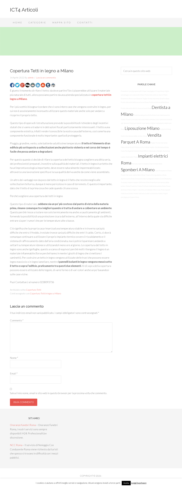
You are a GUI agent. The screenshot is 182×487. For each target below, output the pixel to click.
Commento (16, 320)
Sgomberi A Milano (138, 169)
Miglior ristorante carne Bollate (142, 190)
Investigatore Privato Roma (155, 91)
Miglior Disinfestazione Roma (159, 147)
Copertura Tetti (33, 289)
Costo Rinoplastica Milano (163, 170)
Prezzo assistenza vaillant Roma (159, 102)
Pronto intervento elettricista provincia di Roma (136, 108)
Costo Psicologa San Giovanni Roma (132, 151)
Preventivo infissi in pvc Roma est (131, 98)
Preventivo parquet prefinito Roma (145, 115)
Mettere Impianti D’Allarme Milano (139, 182)
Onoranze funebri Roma (23, 425)
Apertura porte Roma (127, 179)
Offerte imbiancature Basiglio (152, 151)
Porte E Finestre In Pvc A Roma (139, 147)
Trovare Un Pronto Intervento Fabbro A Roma (140, 119)
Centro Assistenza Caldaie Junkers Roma (134, 136)
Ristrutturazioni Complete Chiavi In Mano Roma (147, 164)
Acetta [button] (126, 483)
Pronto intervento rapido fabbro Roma (133, 175)
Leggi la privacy (138, 483)
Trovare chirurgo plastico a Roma (155, 175)
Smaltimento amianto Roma (157, 186)
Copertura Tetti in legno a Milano (45, 293)
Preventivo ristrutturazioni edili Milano (133, 91)
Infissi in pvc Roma (159, 190)
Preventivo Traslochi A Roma (139, 186)
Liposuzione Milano (142, 128)
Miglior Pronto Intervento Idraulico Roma (156, 98)
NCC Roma (16, 445)
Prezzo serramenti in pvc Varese (139, 123)
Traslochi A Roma (165, 129)
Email (13, 373)
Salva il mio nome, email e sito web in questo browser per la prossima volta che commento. (58, 393)
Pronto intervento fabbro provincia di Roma (134, 102)
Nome (14, 357)
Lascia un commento (46, 77)
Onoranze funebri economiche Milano (150, 193)
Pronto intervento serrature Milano (156, 95)
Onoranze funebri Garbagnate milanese (147, 179)
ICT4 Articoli (24, 10)
